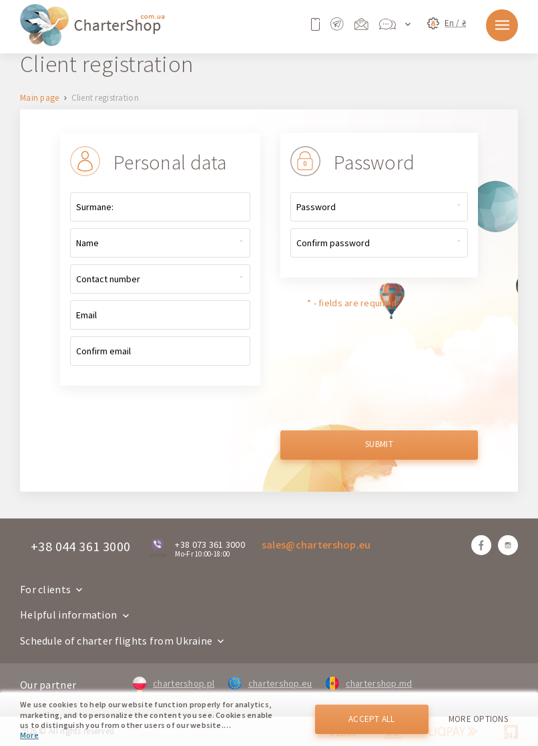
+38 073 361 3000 (209, 544)
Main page (39, 98)
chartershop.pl (173, 683)
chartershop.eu (270, 683)
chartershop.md (369, 683)
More (29, 735)
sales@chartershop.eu (316, 544)
